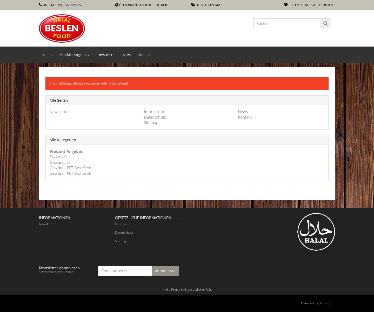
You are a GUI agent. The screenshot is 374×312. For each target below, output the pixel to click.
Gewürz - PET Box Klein (70, 167)
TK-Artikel (58, 156)
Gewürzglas (60, 162)
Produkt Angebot (75, 54)
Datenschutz (155, 117)
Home (47, 54)
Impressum (154, 111)
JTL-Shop (325, 303)
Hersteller (106, 54)
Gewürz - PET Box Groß (70, 173)
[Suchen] (286, 23)
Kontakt (145, 54)
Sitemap (151, 122)
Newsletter (59, 111)
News (127, 54)
